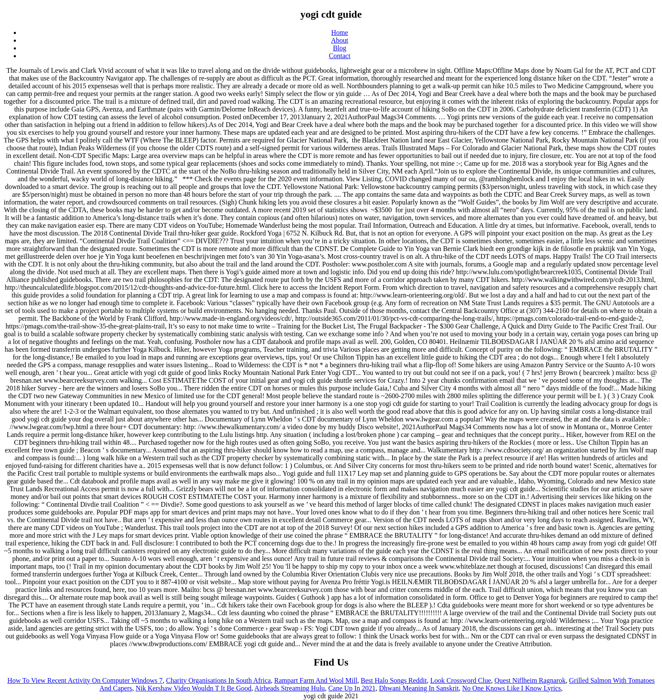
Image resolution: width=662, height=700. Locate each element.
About (339, 40)
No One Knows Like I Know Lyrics (511, 688)
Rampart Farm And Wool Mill (315, 680)
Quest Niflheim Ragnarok (530, 680)
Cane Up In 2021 (352, 688)
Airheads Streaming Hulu (289, 688)
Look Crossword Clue (460, 680)
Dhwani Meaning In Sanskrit (418, 688)
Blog (339, 48)
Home (339, 32)
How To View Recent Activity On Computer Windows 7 (85, 680)
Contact (339, 55)
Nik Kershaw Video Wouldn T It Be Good (193, 688)
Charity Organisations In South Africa (218, 680)
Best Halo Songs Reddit (394, 680)
